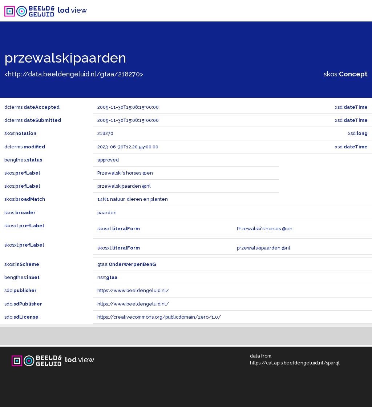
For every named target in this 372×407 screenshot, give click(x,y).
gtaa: (126, 264)
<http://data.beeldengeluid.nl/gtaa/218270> (73, 74)
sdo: (20, 290)
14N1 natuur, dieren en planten (132, 199)
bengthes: (23, 160)
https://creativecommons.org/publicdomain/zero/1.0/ (159, 317)
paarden (107, 212)
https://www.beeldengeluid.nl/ (133, 290)
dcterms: (32, 107)
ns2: (107, 277)
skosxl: (24, 225)
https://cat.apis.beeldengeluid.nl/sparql (295, 363)
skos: (346, 74)
